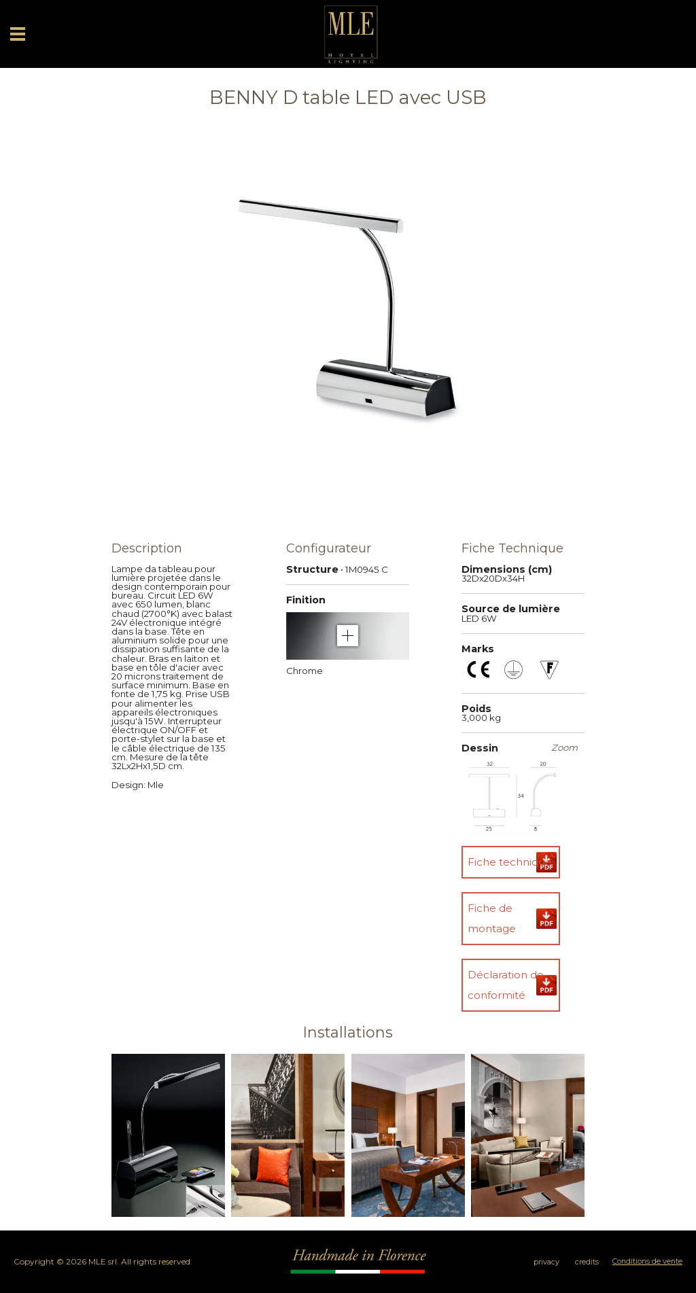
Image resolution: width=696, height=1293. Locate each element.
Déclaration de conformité (506, 985)
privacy (546, 1262)
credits (587, 1262)
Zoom (564, 747)
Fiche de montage (492, 918)
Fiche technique (510, 861)
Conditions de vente (647, 1261)
